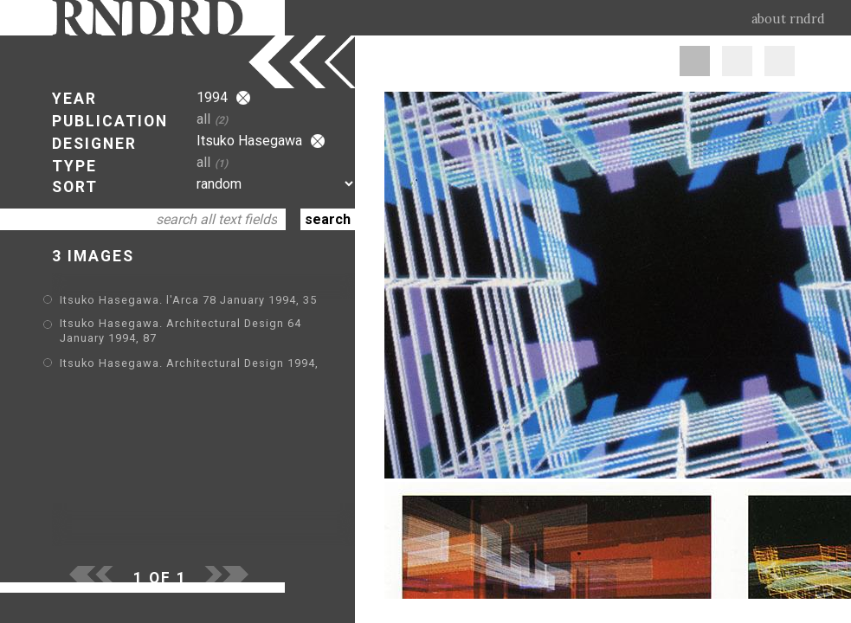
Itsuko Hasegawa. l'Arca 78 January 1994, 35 (188, 299)
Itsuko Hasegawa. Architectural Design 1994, (189, 362)
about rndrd (788, 19)
